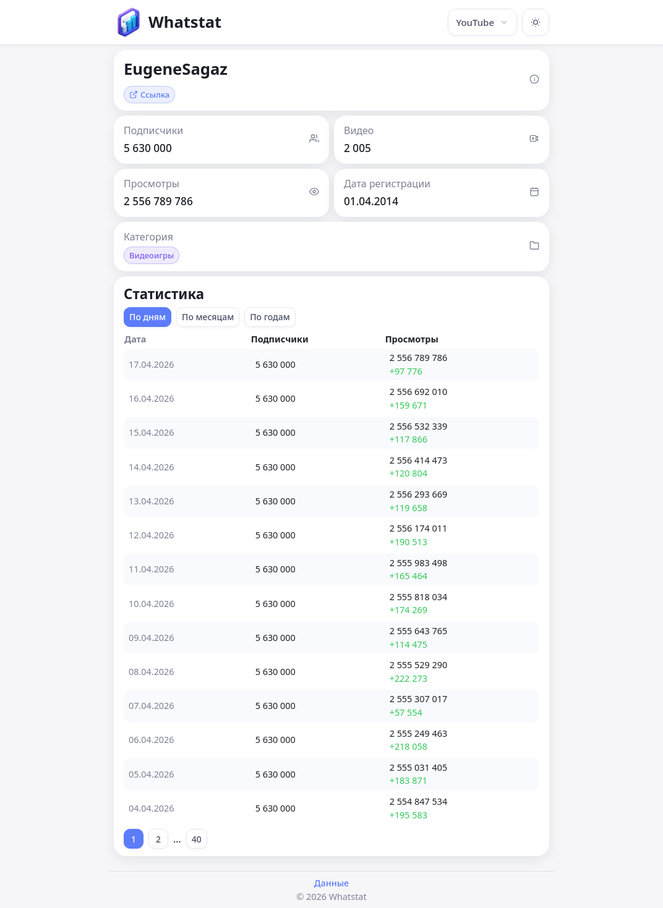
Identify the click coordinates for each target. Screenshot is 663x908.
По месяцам (208, 317)
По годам (270, 317)
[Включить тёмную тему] (535, 22)
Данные (331, 883)
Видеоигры (151, 255)
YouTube (482, 22)
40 (197, 839)
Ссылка (149, 94)
